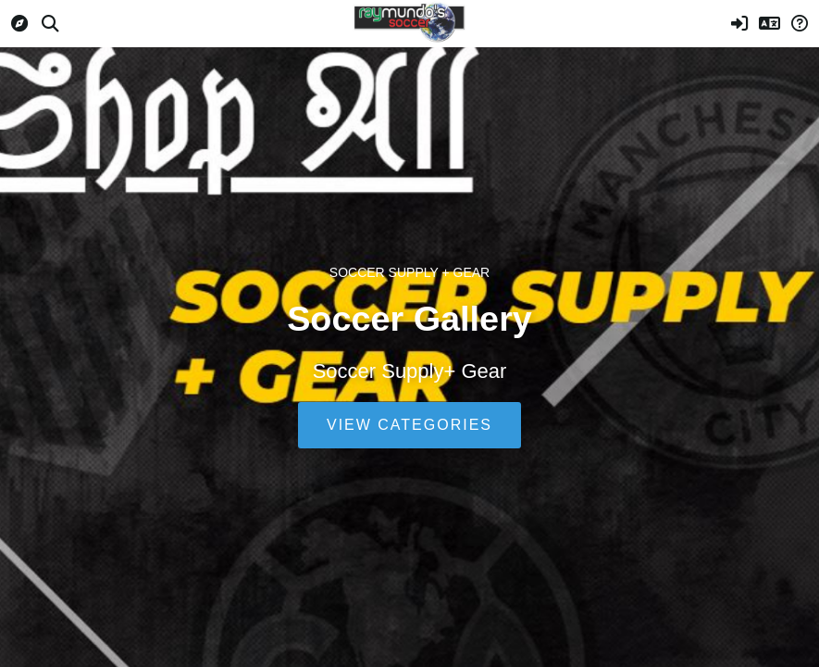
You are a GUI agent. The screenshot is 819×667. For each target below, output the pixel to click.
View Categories (409, 425)
